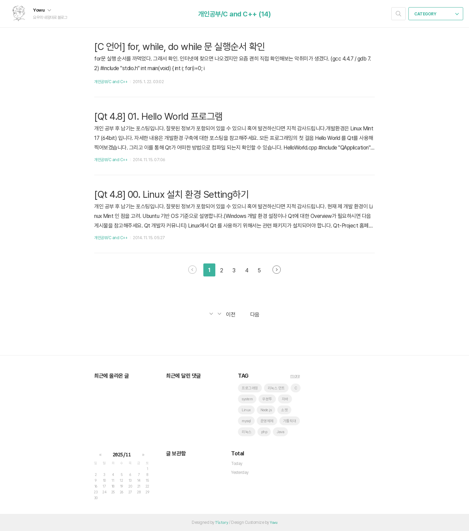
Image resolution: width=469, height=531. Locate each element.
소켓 (284, 410)
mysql (246, 421)
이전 (192, 270)
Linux (246, 410)
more (295, 376)
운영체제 (267, 421)
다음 (276, 270)
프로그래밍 (250, 388)
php (264, 432)
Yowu (42, 10)
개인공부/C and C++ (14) (234, 14)
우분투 (267, 399)
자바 (285, 399)
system (247, 399)
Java (280, 432)
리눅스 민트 (276, 388)
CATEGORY (436, 14)
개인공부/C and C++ (110, 81)
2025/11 (122, 454)
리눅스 (247, 432)
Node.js (266, 410)
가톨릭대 (289, 421)
